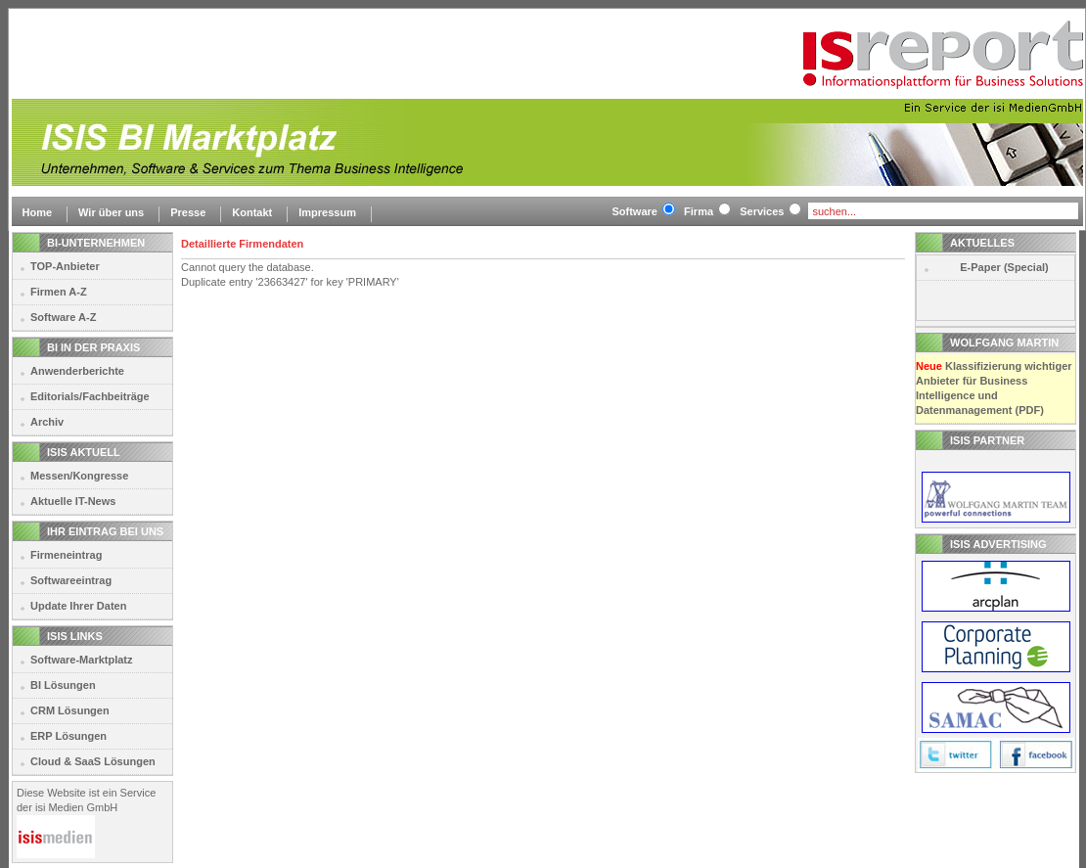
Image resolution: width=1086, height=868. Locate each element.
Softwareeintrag (71, 580)
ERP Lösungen (68, 736)
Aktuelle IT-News (72, 501)
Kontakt (252, 212)
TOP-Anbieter (65, 266)
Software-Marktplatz (81, 659)
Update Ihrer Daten (78, 606)
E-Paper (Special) (1004, 267)
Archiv (47, 422)
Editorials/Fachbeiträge (90, 396)
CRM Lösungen (70, 710)
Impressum (327, 212)
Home (38, 212)
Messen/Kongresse (79, 475)
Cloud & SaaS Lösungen (93, 761)
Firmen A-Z (58, 291)
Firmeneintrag (66, 555)
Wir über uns (111, 212)
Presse (187, 212)
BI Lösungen (63, 685)
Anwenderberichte (77, 371)
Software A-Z (63, 317)
